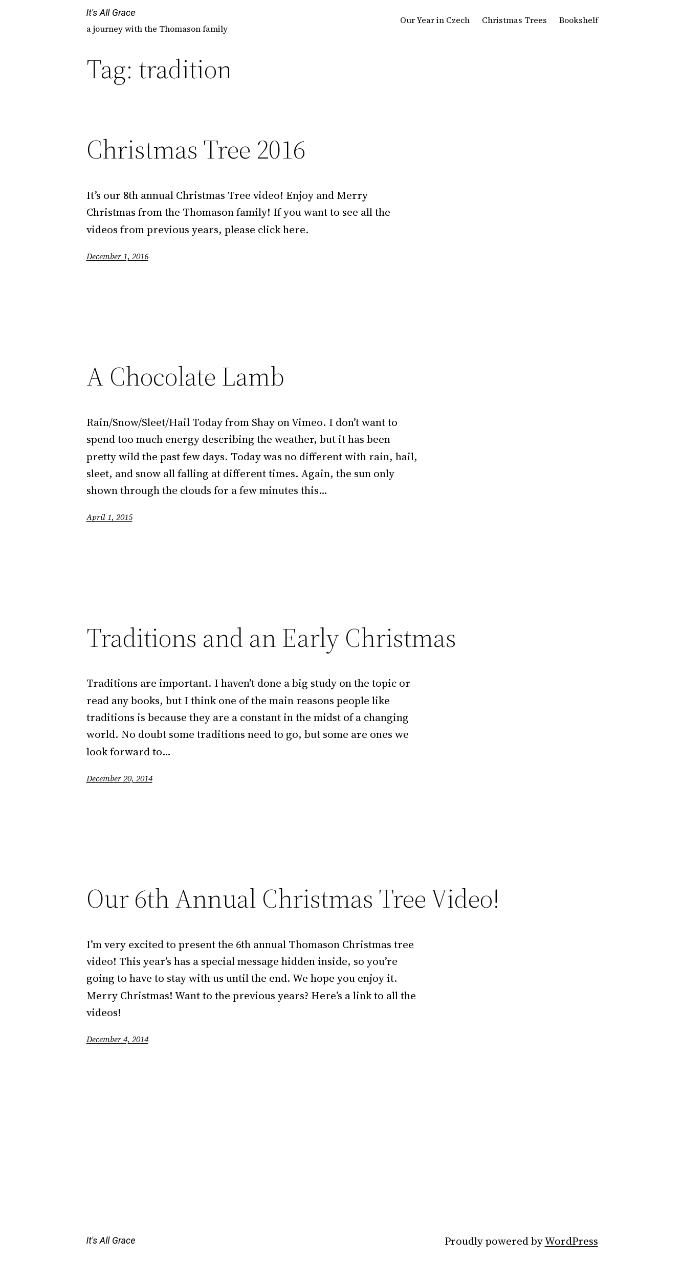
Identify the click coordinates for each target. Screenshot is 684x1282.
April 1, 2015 (109, 517)
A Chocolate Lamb (185, 376)
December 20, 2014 (119, 778)
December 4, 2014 (117, 1039)
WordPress (571, 1240)
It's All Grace (111, 12)
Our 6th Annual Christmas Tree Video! (293, 898)
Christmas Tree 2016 (195, 149)
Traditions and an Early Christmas (271, 637)
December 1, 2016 (117, 256)
